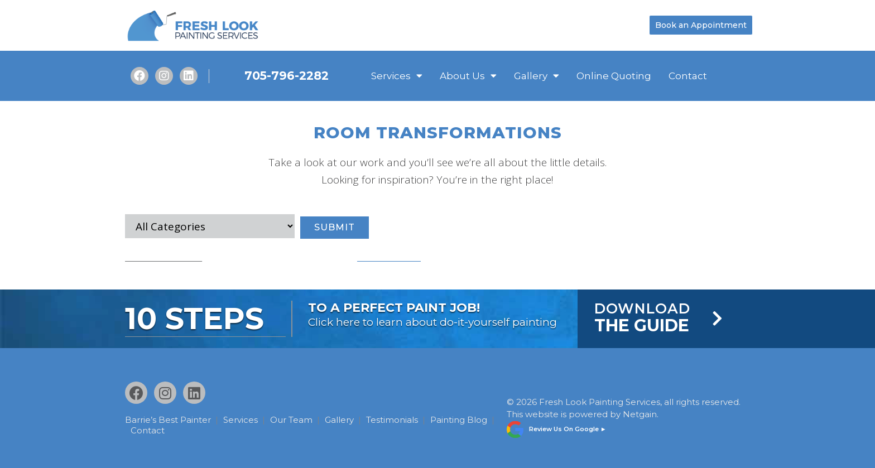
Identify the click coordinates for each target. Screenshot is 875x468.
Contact (688, 75)
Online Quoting (613, 75)
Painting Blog (160, 429)
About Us (468, 76)
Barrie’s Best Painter (168, 419)
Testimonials (401, 419)
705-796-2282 (286, 76)
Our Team (296, 419)
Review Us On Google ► (568, 427)
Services (396, 76)
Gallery (536, 76)
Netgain (640, 413)
